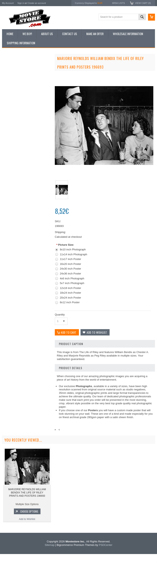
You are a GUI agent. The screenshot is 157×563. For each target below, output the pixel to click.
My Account (8, 3)
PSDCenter (105, 553)
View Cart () (143, 3)
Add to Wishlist (26, 231)
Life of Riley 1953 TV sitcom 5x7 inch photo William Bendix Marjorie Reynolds (26, 210)
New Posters (11, 100)
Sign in (20, 3)
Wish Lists (118, 3)
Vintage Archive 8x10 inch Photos (22, 73)
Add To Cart (29, 224)
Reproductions (12, 93)
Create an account (36, 3)
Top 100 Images (13, 80)
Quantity (60, 314)
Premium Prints (12, 107)
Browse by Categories (16, 87)
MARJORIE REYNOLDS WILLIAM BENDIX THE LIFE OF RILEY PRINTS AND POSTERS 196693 (27, 501)
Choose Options (29, 520)
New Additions (12, 66)
